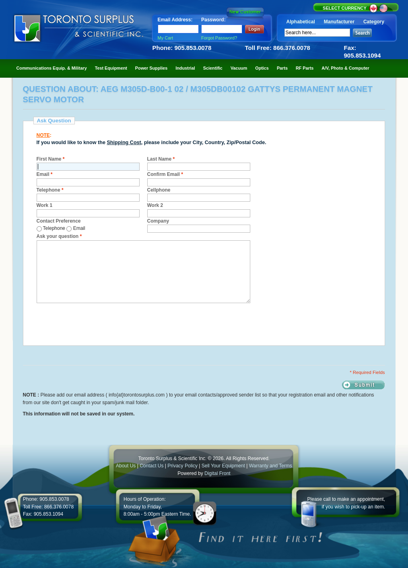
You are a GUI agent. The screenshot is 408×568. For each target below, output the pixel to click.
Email (45, 174)
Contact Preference (59, 221)
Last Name (161, 159)
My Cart (165, 37)
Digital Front (217, 473)
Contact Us (151, 466)
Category (373, 22)
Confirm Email (165, 174)
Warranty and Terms (270, 466)
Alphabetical (300, 22)
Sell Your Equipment (224, 466)
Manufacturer (339, 22)
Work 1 (45, 205)
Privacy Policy (182, 466)
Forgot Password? (219, 37)
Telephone (50, 190)
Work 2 (155, 205)
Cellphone (159, 190)
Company (158, 221)
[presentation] (98, 323)
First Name (51, 159)
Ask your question (59, 236)
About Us (126, 466)
